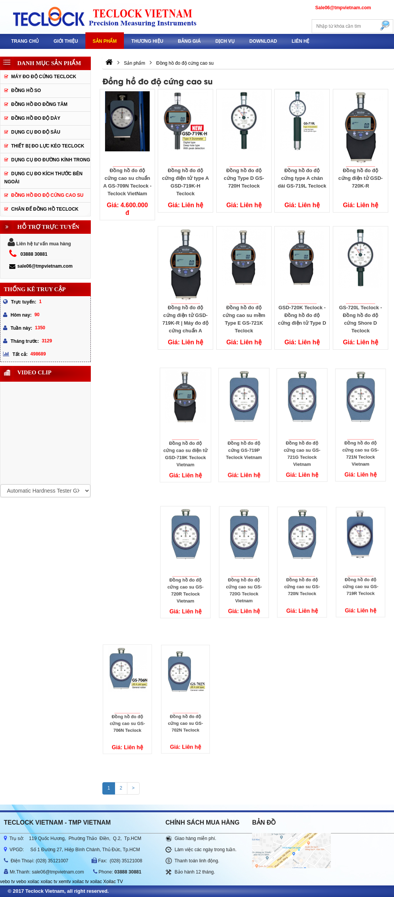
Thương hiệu (147, 41)
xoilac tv (48, 881)
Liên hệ (300, 41)
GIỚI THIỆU (65, 41)
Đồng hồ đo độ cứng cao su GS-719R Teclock (360, 572)
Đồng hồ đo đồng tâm (39, 104)
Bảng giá (189, 41)
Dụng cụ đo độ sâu (35, 132)
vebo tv (7, 881)
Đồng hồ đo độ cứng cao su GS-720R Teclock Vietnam (186, 574)
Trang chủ (25, 41)
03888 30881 (33, 254)
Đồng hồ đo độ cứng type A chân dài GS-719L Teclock (302, 178)
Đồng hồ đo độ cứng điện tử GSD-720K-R (360, 178)
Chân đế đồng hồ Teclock (44, 209)
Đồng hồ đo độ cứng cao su (47, 195)
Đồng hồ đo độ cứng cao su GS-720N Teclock (302, 572)
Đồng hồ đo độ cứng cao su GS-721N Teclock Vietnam (360, 438)
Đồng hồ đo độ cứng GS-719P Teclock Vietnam (244, 437)
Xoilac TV (113, 881)
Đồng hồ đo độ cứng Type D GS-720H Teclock (244, 178)
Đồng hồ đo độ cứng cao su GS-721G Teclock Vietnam (302, 438)
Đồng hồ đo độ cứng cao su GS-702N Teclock (185, 709)
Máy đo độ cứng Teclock (43, 76)
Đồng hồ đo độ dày (35, 118)
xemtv (64, 881)
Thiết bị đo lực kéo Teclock (47, 146)
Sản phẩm (105, 41)
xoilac (33, 881)
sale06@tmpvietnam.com (41, 266)
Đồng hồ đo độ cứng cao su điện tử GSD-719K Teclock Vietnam (185, 439)
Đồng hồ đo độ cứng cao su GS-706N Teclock (127, 709)
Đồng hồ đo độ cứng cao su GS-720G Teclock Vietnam (244, 574)
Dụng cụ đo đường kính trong (50, 160)
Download (263, 41)
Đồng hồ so (26, 90)
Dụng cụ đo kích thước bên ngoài (43, 177)
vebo (21, 881)
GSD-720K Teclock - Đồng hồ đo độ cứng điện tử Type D (302, 315)
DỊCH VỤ (225, 41)
